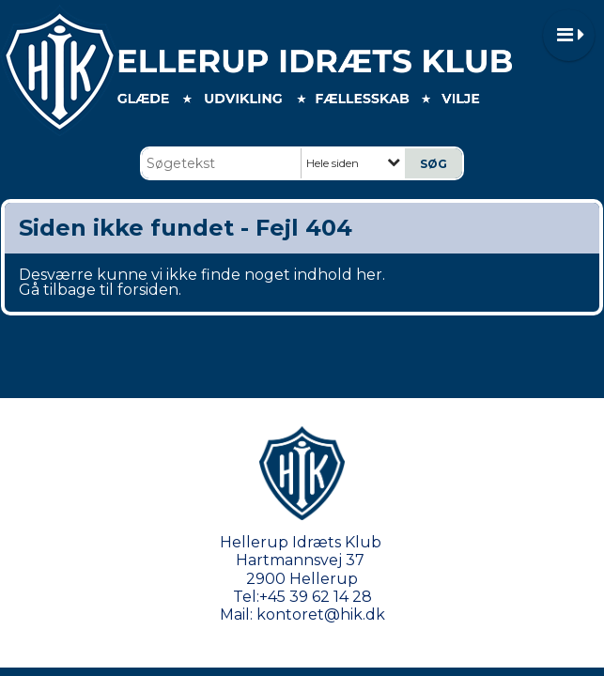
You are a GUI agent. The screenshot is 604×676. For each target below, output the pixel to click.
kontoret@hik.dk (320, 614)
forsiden (147, 290)
